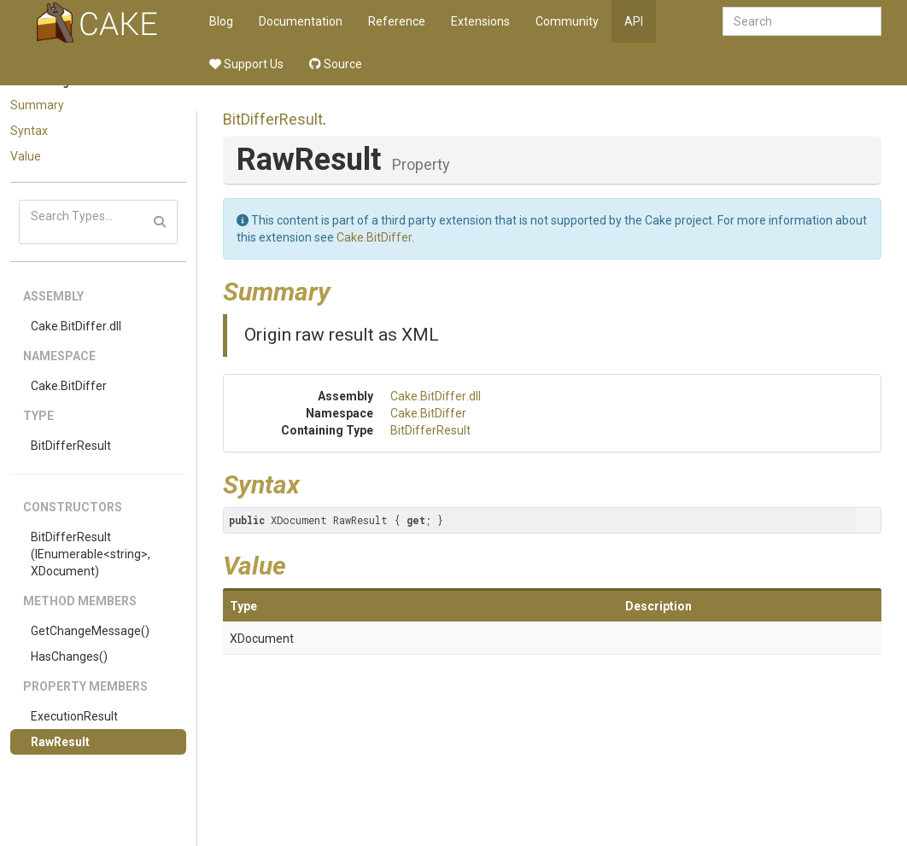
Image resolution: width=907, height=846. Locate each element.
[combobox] (802, 21)
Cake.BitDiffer (69, 386)
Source (335, 64)
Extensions (480, 21)
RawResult (60, 742)
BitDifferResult (71, 445)
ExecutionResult (74, 716)
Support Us (246, 64)
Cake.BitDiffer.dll (76, 326)
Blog (221, 21)
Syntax (29, 130)
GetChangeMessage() (90, 631)
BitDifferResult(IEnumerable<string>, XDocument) (90, 554)
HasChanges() (69, 656)
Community (567, 21)
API (633, 21)
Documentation (300, 21)
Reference (396, 21)
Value (25, 156)
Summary (37, 105)
